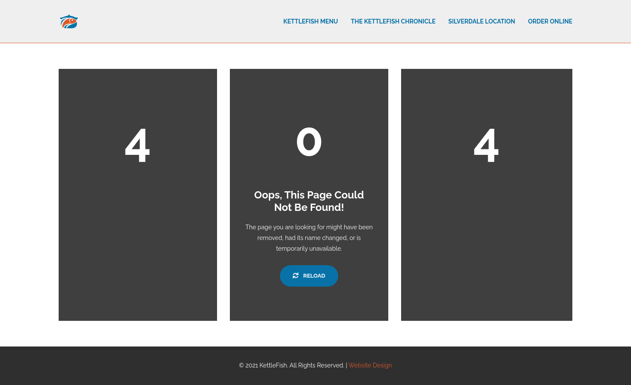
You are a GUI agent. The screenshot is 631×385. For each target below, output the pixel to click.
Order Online (550, 21)
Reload (309, 275)
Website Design (370, 365)
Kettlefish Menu (310, 21)
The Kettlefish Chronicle (393, 21)
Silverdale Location (481, 21)
